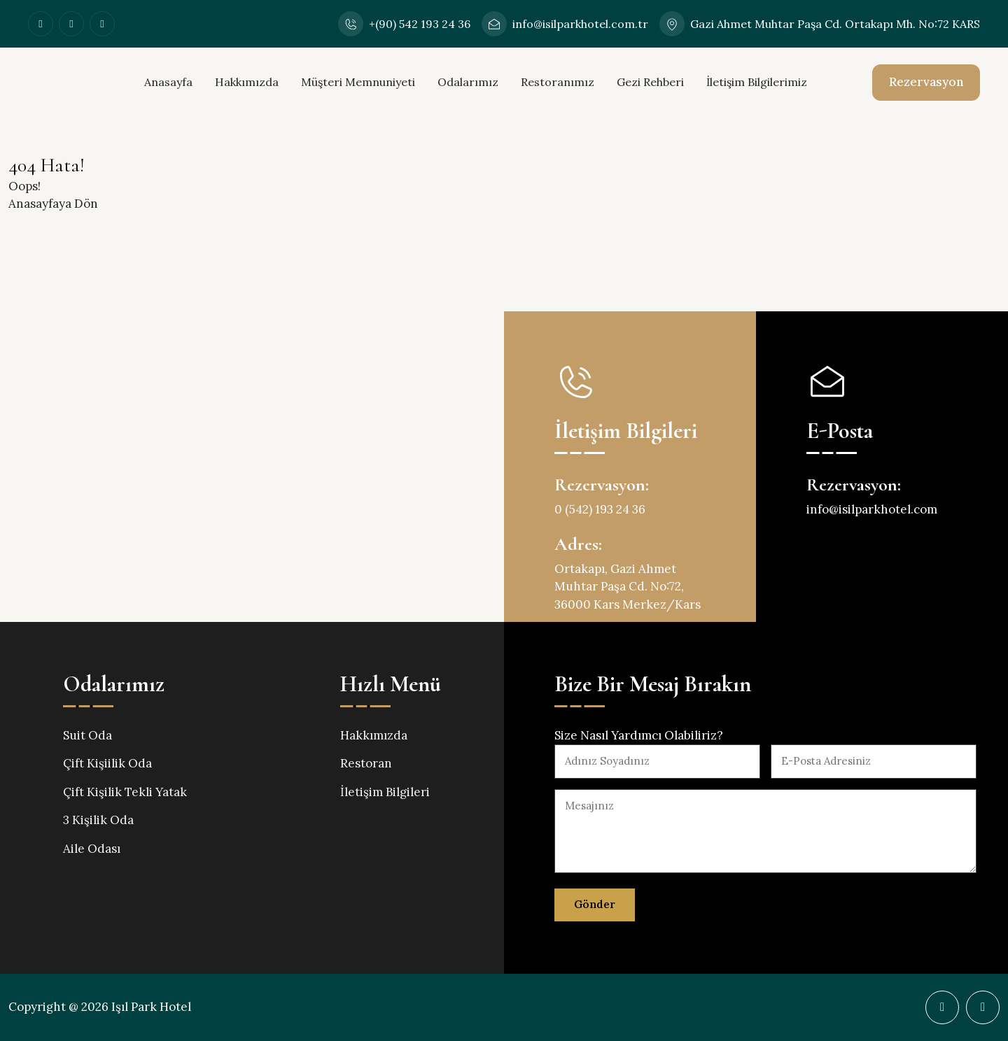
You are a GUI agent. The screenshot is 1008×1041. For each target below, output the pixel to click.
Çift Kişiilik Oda (107, 763)
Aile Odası (91, 848)
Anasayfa (168, 82)
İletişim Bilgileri (385, 792)
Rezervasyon (926, 82)
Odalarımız (468, 82)
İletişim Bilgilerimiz (756, 82)
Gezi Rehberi (650, 82)
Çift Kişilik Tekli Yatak (125, 792)
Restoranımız (557, 82)
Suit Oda (87, 735)
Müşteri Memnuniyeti (358, 82)
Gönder (594, 904)
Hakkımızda (247, 82)
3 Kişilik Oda (98, 820)
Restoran (366, 763)
